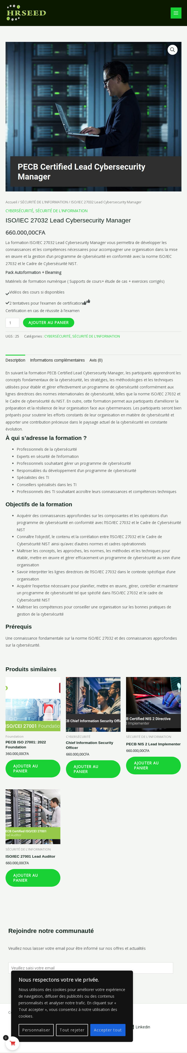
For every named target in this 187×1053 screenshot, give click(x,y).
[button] (173, 50)
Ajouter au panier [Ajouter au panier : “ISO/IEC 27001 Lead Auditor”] (26, 878)
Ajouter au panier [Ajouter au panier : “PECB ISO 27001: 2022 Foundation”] (26, 769)
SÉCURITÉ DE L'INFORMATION (44, 202)
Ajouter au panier (49, 322)
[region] (72, 1006)
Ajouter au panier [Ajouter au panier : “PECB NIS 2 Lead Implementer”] (146, 766)
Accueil (11, 202)
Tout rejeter (72, 1030)
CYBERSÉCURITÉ (19, 210)
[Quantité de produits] (12, 323)
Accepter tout (108, 1030)
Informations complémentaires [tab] (57, 360)
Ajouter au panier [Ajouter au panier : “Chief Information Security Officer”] (86, 769)
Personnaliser (36, 1030)
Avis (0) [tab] (96, 360)
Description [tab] (15, 360)
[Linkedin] (139, 1027)
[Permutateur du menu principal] (176, 12)
